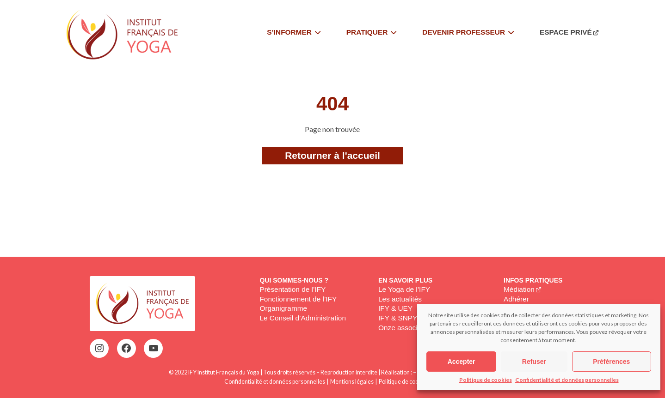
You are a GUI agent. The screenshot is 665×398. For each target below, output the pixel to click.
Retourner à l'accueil (332, 155)
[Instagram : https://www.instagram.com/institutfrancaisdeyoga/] (99, 348)
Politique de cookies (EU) (410, 381)
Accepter (461, 361)
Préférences (611, 361)
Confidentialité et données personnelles (567, 379)
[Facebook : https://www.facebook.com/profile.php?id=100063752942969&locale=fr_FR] (126, 348)
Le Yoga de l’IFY (404, 289)
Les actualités (400, 299)
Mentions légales (352, 381)
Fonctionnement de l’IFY (298, 299)
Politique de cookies (485, 379)
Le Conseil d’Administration (302, 318)
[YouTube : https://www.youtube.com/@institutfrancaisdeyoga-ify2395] (153, 348)
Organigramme (283, 308)
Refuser (534, 361)
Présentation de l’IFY (292, 289)
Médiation (519, 289)
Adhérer (516, 299)
